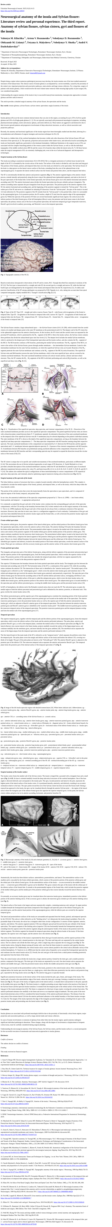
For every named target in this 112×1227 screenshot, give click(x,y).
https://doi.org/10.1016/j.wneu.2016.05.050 (15, 1126)
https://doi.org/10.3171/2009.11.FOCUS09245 (69, 1202)
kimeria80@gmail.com (37, 73)
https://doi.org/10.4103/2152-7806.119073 (14, 1152)
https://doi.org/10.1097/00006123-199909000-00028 (55, 1191)
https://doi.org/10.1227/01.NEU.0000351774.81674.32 (19, 1135)
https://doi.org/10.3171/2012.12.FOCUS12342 (25, 1071)
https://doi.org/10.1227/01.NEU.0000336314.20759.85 (19, 1224)
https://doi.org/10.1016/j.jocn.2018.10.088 (73, 1165)
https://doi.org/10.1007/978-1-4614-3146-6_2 (40, 1065)
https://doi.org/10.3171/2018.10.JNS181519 (15, 1078)
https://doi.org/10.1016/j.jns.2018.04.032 (39, 1097)
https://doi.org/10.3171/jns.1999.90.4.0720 (15, 1172)
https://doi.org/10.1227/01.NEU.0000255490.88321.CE (19, 1084)
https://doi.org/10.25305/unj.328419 (12, 11)
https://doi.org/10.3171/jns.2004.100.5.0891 (41, 1091)
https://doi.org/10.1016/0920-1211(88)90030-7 (16, 1198)
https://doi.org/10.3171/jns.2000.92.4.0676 (15, 1104)
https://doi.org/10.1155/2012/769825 (72, 1178)
